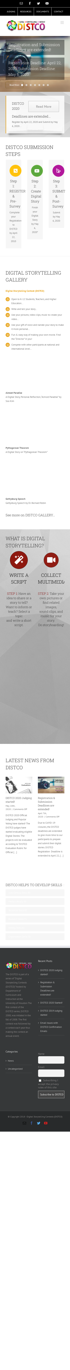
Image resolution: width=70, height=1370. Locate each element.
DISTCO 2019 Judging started (51, 1012)
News (11, 1060)
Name (41, 1053)
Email (41, 1067)
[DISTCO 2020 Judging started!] (19, 785)
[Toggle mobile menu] (62, 22)
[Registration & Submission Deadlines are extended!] (51, 785)
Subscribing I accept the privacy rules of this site (48, 1084)
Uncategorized (15, 1068)
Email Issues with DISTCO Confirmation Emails (51, 1027)
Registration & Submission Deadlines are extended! (46, 803)
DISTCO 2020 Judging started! (51, 972)
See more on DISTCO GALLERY (29, 515)
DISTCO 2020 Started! (51, 1002)
